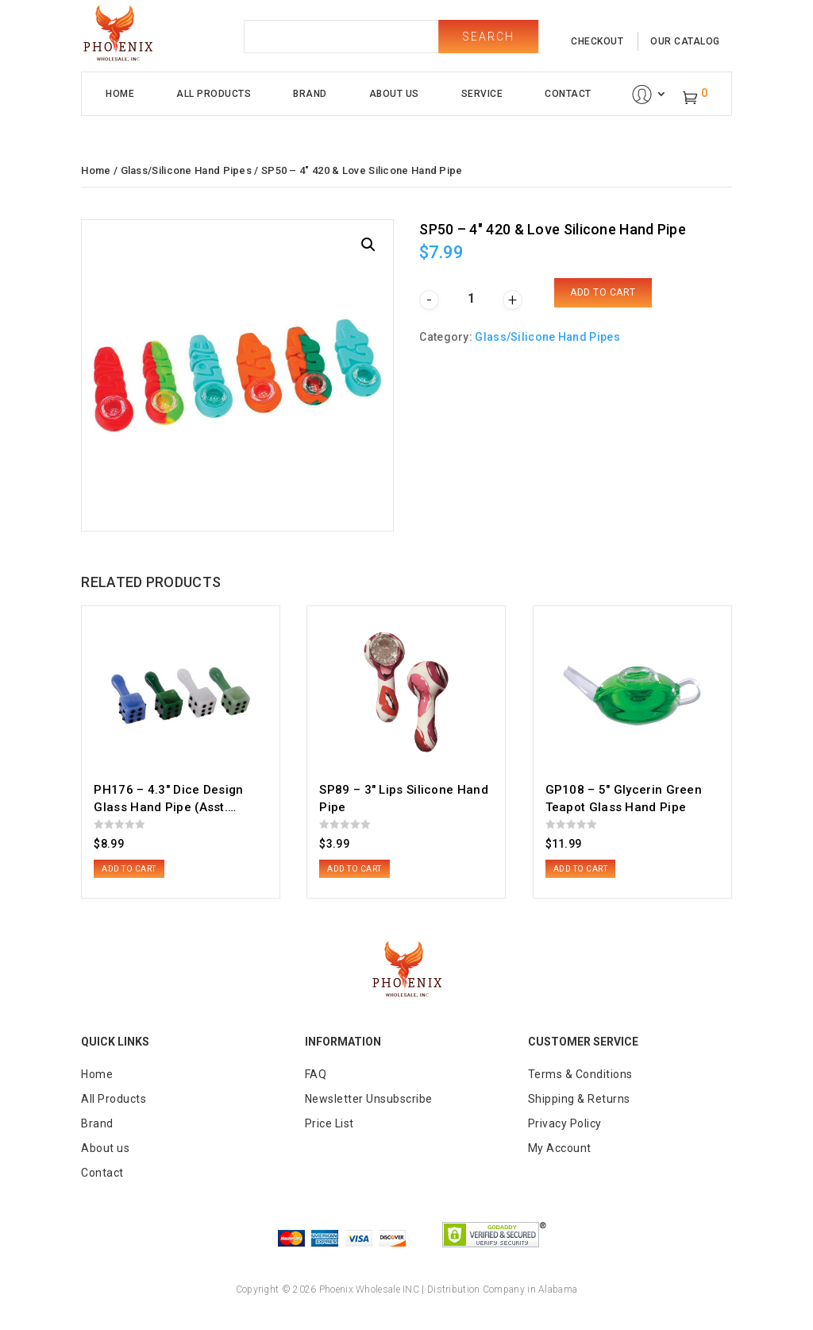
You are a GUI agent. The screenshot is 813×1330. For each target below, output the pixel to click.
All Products (213, 93)
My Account (559, 1148)
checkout (597, 41)
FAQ (316, 1074)
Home (120, 93)
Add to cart (603, 292)
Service (482, 93)
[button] (368, 244)
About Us (394, 93)
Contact (568, 93)
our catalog (685, 41)
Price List (329, 1123)
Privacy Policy (565, 1123)
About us (105, 1148)
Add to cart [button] (129, 868)
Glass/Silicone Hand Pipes (186, 170)
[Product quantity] (470, 298)
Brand (310, 93)
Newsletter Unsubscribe (369, 1098)
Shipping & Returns (579, 1098)
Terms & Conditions (580, 1074)
